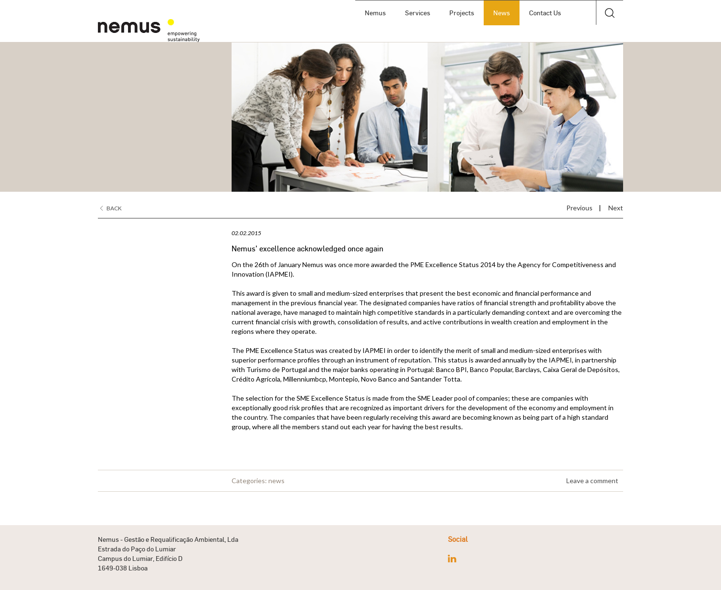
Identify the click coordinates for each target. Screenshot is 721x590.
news (276, 480)
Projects (458, 13)
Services (414, 13)
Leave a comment (592, 480)
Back (111, 208)
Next (615, 208)
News (498, 13)
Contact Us (542, 13)
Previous (579, 208)
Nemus (371, 13)
